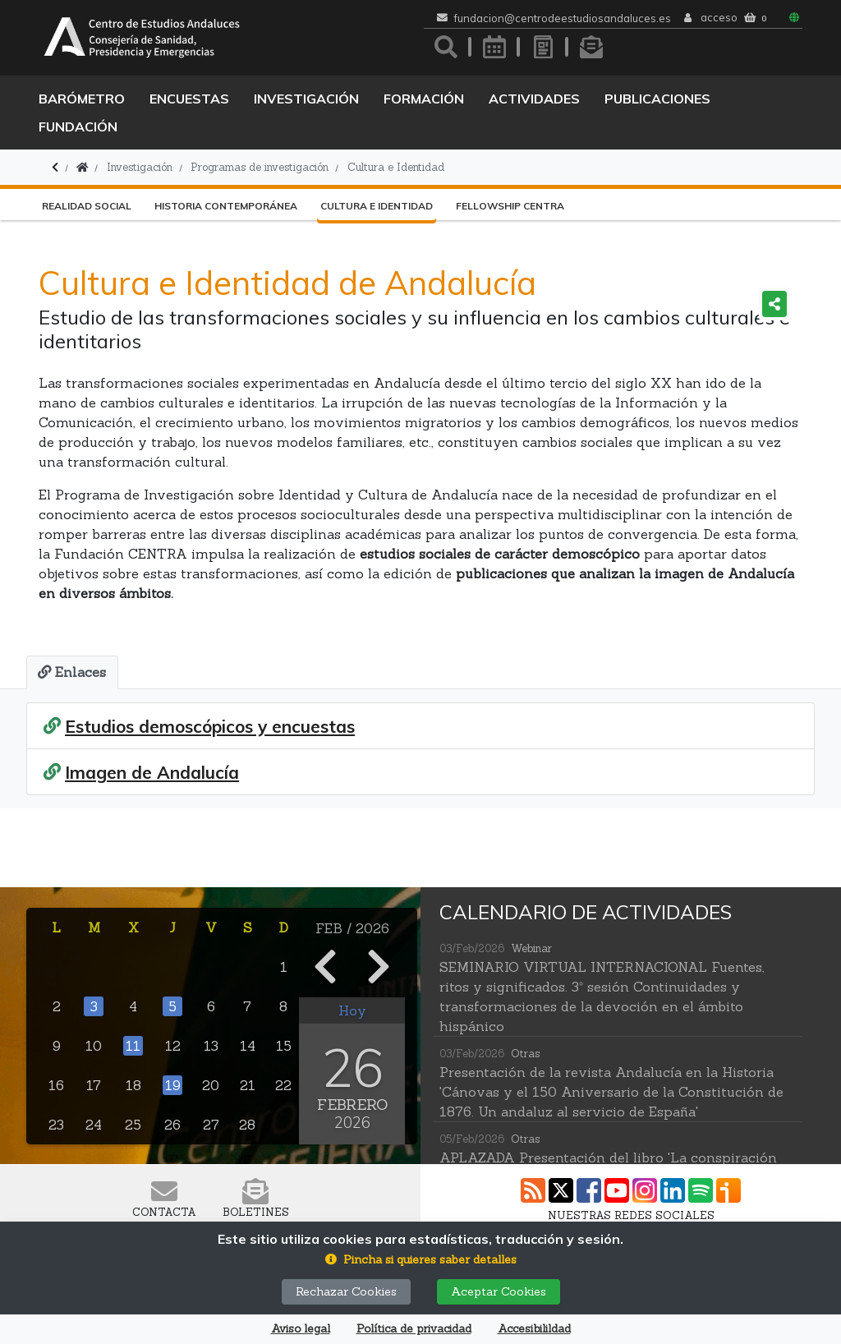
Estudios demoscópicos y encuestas (210, 725)
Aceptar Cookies (498, 1291)
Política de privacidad (413, 1329)
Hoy (352, 1009)
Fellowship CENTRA (510, 206)
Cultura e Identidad (395, 167)
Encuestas (189, 98)
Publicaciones (657, 98)
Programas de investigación (260, 167)
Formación (424, 98)
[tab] (71, 672)
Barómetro (82, 98)
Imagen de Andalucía (152, 772)
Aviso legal (300, 1329)
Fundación (78, 126)
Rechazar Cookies (346, 1291)
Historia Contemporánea (225, 206)
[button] (421, 1260)
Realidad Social (86, 206)
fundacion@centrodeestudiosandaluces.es (562, 18)
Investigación (306, 98)
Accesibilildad (534, 1329)
